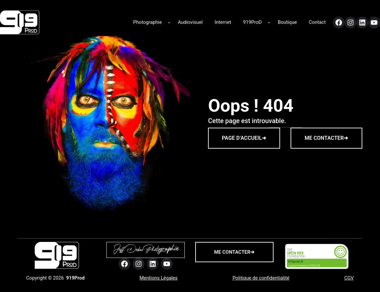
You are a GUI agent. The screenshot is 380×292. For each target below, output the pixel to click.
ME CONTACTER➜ (326, 138)
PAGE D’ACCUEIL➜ (244, 138)
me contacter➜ (234, 252)
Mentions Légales (159, 278)
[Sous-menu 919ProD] (269, 20)
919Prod (75, 278)
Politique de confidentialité (261, 278)
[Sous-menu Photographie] (169, 20)
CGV (349, 278)
